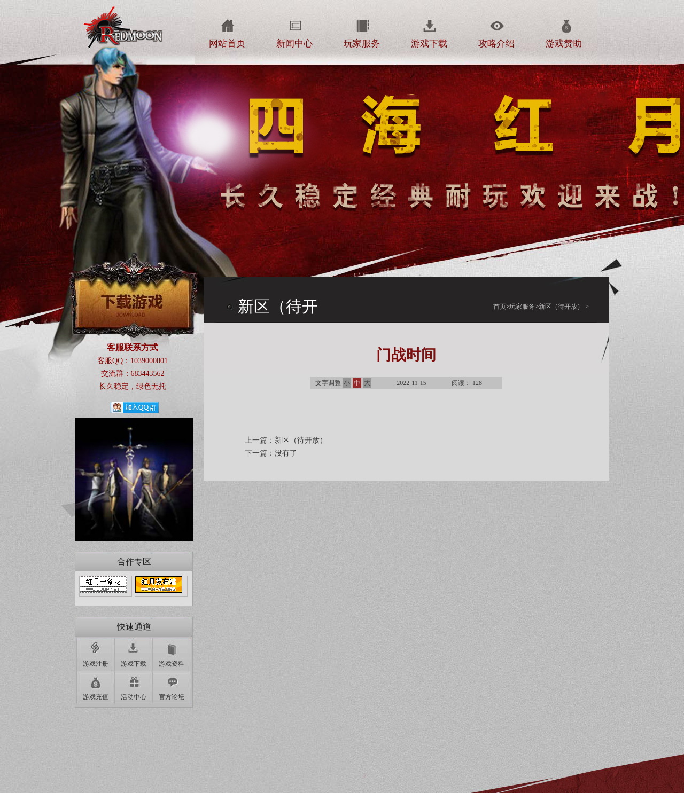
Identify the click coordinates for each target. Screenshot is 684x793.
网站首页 (227, 43)
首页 (501, 306)
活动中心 (133, 697)
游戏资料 (171, 664)
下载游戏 (133, 297)
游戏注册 (95, 664)
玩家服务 (362, 43)
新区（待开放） (561, 306)
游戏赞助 (564, 43)
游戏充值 (95, 697)
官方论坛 (171, 697)
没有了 (286, 453)
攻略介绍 (496, 43)
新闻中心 (294, 43)
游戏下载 (429, 43)
